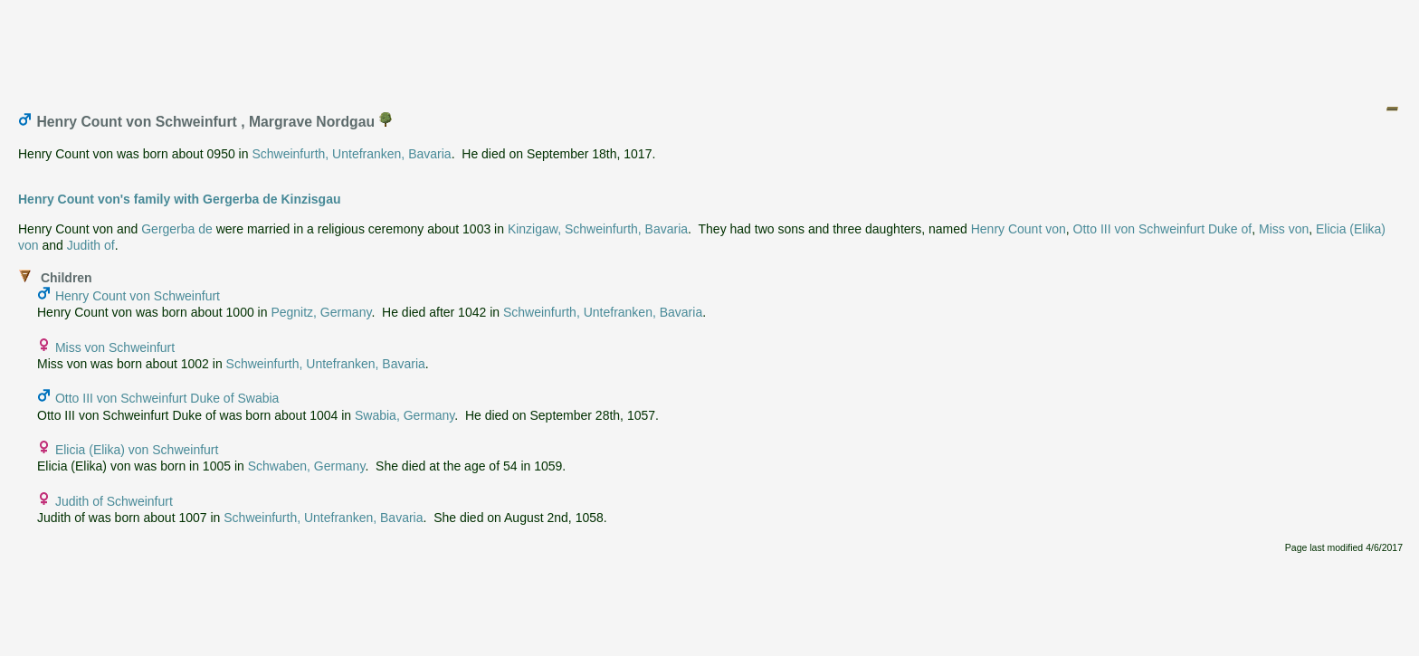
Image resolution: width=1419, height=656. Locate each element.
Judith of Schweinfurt (114, 501)
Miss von (1284, 229)
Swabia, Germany (404, 415)
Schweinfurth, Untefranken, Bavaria (351, 154)
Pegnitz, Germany (321, 312)
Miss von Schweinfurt (115, 347)
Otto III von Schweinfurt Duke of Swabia (167, 398)
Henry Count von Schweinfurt (137, 296)
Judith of (91, 245)
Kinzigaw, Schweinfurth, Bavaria (598, 229)
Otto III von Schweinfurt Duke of (1162, 229)
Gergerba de (177, 229)
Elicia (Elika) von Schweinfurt (137, 449)
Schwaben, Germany (307, 466)
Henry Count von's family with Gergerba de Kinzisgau (179, 199)
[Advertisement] (710, 48)
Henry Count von (1018, 229)
